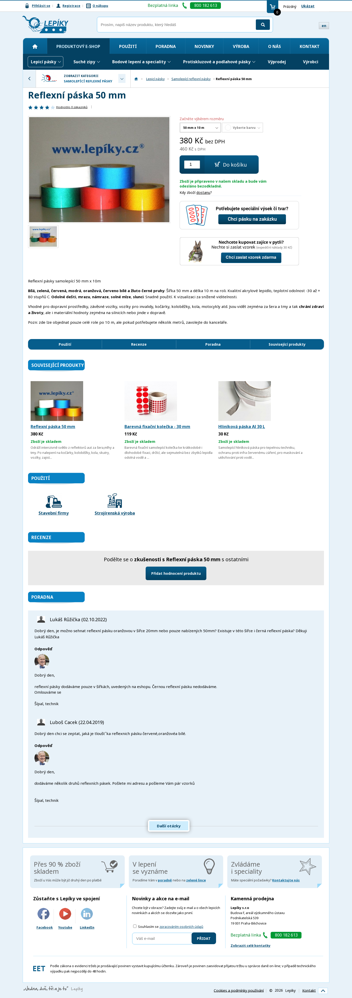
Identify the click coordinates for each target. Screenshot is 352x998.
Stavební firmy (54, 504)
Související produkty (287, 344)
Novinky (204, 46)
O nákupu (100, 6)
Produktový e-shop (78, 46)
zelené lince (196, 880)
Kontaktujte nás (286, 880)
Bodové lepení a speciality (139, 62)
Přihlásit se (41, 6)
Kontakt (310, 46)
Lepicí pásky (43, 62)
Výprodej (277, 62)
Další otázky (169, 825)
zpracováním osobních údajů (181, 927)
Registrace (71, 6)
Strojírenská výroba (115, 504)
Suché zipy (84, 62)
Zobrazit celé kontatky (250, 945)
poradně (165, 880)
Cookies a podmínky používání (239, 990)
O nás (274, 46)
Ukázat (308, 6)
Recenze (139, 344)
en (324, 25)
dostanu (203, 192)
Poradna (166, 46)
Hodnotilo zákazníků (71, 107)
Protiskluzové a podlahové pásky (216, 62)
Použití (128, 46)
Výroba (241, 46)
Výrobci (310, 62)
